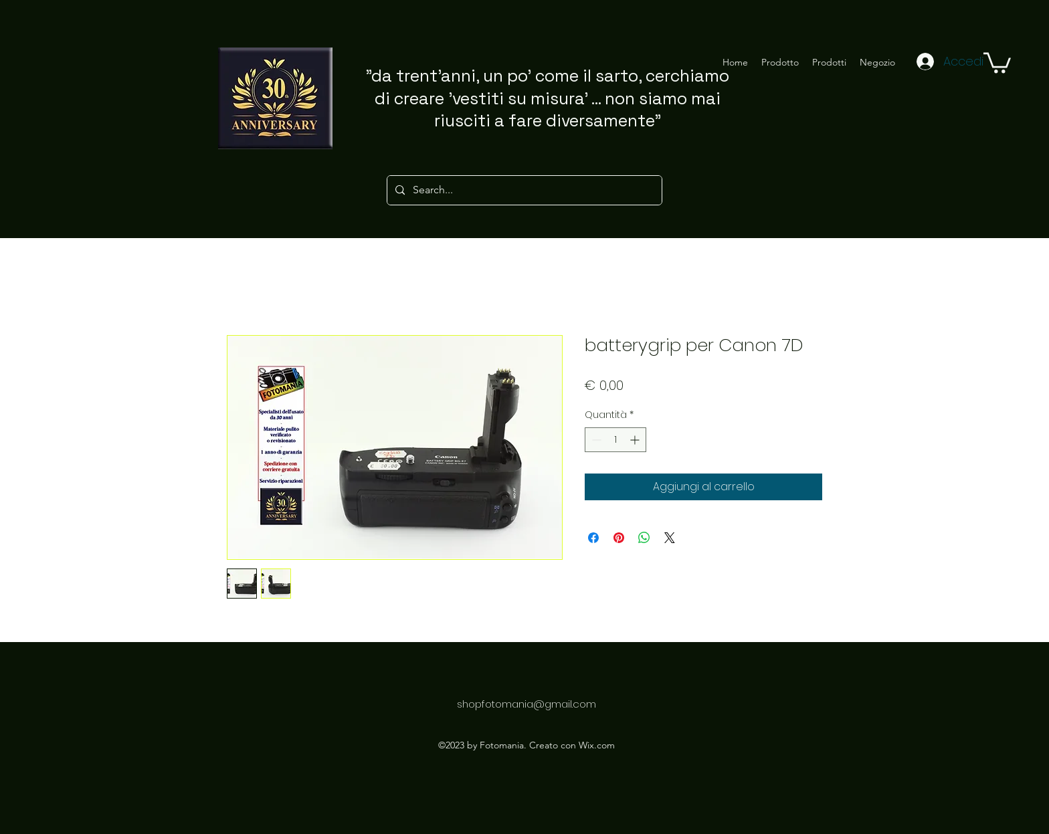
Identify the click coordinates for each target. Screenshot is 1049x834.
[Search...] (523, 190)
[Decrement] (595, 439)
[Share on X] (670, 538)
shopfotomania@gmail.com (526, 704)
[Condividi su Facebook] (593, 538)
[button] (997, 61)
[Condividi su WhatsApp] (644, 538)
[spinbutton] (615, 439)
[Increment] (636, 439)
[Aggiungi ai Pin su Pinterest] (619, 538)
